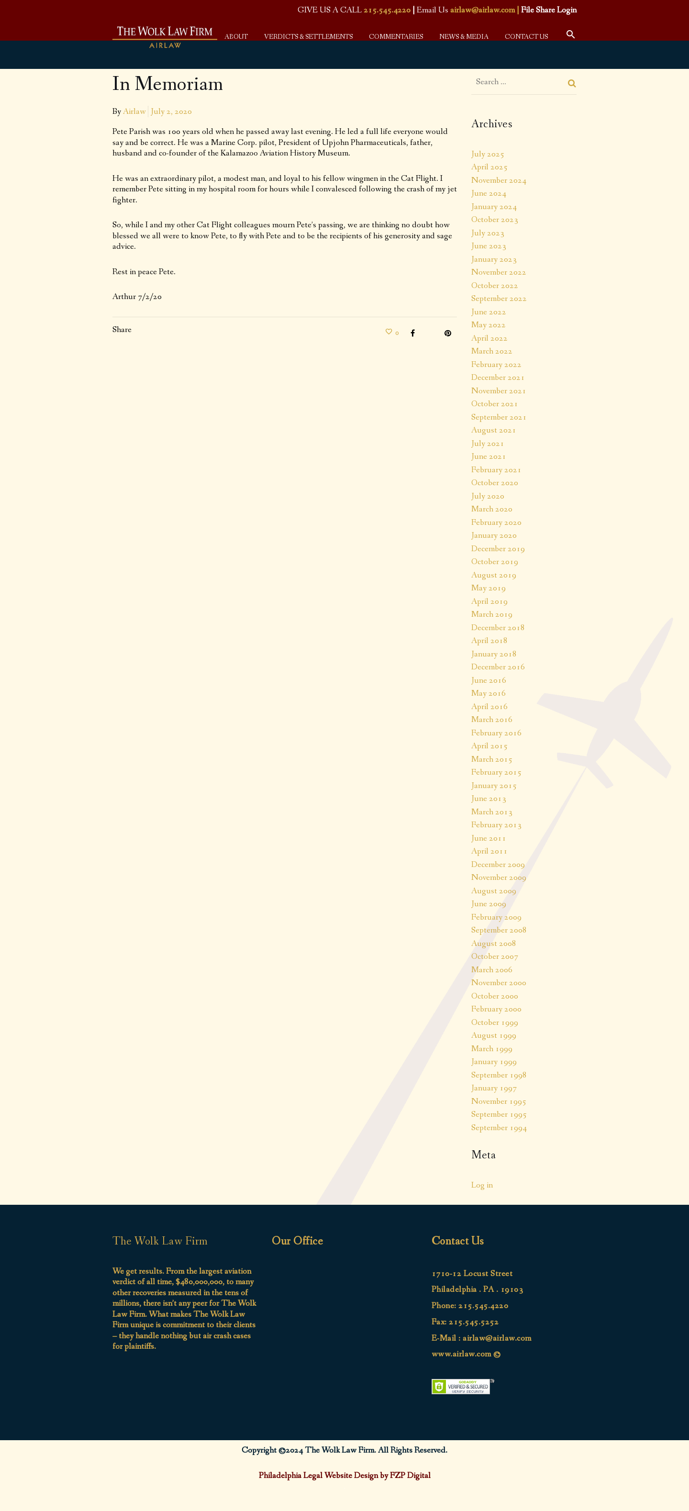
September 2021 (499, 417)
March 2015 (491, 759)
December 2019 (498, 549)
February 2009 (496, 917)
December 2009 (498, 864)
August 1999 (493, 1035)
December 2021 (498, 377)
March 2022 (491, 351)
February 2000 (496, 1009)
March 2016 (491, 719)
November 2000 (498, 983)
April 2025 (489, 167)
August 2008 (493, 943)
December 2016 (498, 667)
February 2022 (496, 364)
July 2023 (487, 233)
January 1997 (494, 1088)
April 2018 (489, 640)
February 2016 (496, 733)
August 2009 (493, 891)
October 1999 (494, 1022)
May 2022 (488, 325)
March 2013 (491, 812)
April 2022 (489, 338)
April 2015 (489, 746)
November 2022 (498, 272)
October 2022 (494, 285)
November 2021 (498, 391)
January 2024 (494, 206)
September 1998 (499, 1075)
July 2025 (487, 154)
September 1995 (499, 1114)
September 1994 (499, 1127)
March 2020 (491, 509)
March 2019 (491, 614)
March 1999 (491, 1049)
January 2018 (494, 654)
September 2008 (499, 930)
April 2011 (489, 851)
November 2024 (498, 180)
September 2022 (499, 298)
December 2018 (498, 627)
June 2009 (488, 904)
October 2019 (494, 561)
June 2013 (488, 798)
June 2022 (488, 312)
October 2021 (494, 404)
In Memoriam (167, 84)
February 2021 (496, 470)
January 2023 (494, 259)
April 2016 (489, 706)
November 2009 (498, 877)
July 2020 (487, 496)
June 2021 (488, 456)
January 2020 (494, 535)
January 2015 (494, 785)
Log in (482, 1185)
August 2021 (493, 430)
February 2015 (496, 772)
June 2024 (488, 193)
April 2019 (489, 601)
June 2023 (488, 246)
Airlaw (134, 111)
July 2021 (487, 443)
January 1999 (494, 1061)
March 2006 (491, 970)
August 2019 (493, 575)
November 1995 (498, 1101)
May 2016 (488, 693)
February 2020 (496, 522)
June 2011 (488, 838)
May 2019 (488, 588)
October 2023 (494, 219)
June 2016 (488, 680)
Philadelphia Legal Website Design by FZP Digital (345, 1475)
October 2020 (494, 483)
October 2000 (494, 996)
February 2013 (496, 825)
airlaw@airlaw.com (482, 10)
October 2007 (494, 956)
